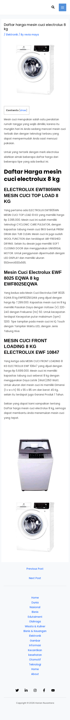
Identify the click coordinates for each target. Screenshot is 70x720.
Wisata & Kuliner (35, 626)
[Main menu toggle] (62, 7)
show (23, 110)
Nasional (35, 607)
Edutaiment (35, 617)
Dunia (35, 602)
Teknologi (35, 664)
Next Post (35, 578)
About (35, 674)
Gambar (35, 640)
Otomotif (35, 659)
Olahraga (35, 621)
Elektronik (12, 34)
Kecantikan (35, 650)
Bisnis (35, 612)
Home (35, 597)
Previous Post (35, 569)
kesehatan (35, 655)
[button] (53, 7)
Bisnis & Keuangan (35, 631)
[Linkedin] (26, 690)
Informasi (35, 645)
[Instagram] (35, 690)
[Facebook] (44, 690)
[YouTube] (53, 690)
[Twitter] (17, 690)
